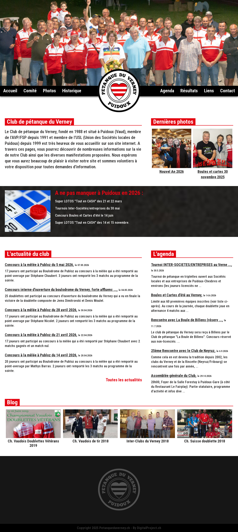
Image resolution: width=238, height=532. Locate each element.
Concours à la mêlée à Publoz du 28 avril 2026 (40, 310)
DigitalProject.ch (149, 528)
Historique (71, 90)
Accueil (10, 90)
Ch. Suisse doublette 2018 (204, 441)
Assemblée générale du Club (173, 375)
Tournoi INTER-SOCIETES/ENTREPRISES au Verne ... (191, 264)
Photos (49, 90)
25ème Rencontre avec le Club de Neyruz (183, 350)
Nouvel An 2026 (171, 171)
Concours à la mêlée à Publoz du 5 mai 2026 (39, 264)
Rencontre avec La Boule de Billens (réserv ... (186, 320)
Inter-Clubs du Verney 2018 (148, 441)
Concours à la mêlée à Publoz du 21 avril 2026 (40, 335)
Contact (227, 90)
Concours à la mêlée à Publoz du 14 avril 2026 (40, 355)
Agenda (167, 90)
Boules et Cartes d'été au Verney (176, 295)
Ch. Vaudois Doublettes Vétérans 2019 (33, 443)
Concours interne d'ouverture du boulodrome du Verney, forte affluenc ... (61, 289)
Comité (30, 90)
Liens (209, 90)
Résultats (189, 90)
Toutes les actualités (124, 379)
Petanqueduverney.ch (114, 528)
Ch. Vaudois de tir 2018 (90, 441)
